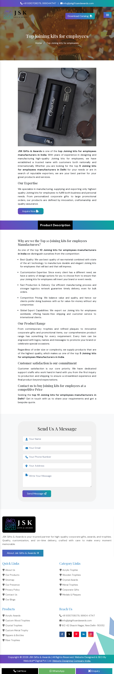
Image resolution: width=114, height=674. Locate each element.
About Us (8, 570)
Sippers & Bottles (13, 635)
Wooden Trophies (70, 575)
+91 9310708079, (31, 3)
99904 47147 (88, 615)
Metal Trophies (68, 584)
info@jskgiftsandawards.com (77, 3)
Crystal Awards (68, 580)
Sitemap (8, 580)
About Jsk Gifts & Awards (23, 553)
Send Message (36, 493)
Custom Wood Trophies (16, 620)
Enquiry (94, 671)
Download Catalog (80, 16)
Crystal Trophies (12, 625)
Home (38, 43)
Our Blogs (8, 599)
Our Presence (11, 584)
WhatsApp (57, 671)
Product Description (55, 225)
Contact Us (9, 594)
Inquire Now (30, 211)
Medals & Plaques (70, 594)
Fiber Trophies (11, 640)
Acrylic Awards (11, 615)
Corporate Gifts (69, 589)
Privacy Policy (11, 589)
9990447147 (49, 3)
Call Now (20, 671)
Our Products (10, 575)
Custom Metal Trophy (15, 630)
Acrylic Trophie (68, 570)
